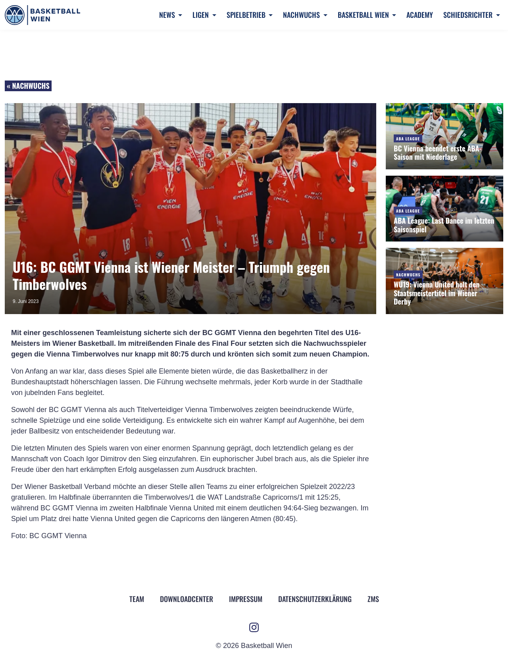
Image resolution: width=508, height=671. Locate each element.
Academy (419, 15)
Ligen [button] (201, 15)
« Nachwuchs (28, 86)
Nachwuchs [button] (302, 15)
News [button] (168, 15)
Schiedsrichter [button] (468, 15)
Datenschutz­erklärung (315, 599)
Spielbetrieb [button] (247, 15)
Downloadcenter (186, 599)
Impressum (245, 599)
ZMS (373, 599)
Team (136, 599)
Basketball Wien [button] (364, 15)
